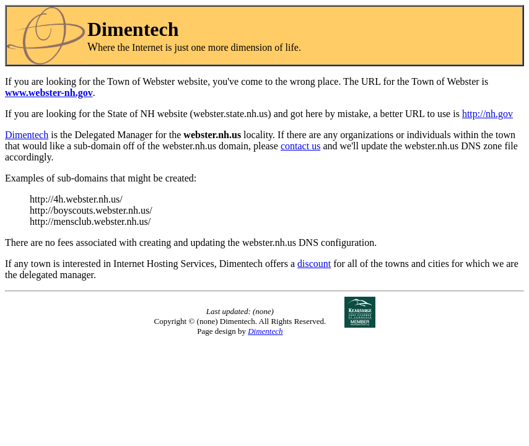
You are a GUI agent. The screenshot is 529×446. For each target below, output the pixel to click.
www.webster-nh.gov (49, 92)
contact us (300, 146)
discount (314, 263)
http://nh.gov (487, 113)
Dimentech (26, 134)
